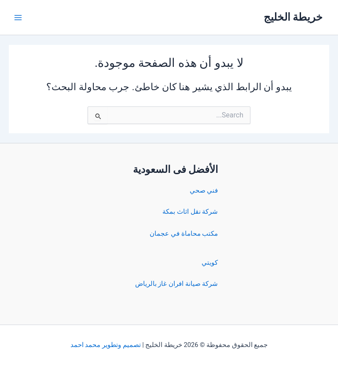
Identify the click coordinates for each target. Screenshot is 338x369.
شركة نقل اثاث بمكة (190, 212)
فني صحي (204, 190)
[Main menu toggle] (18, 17)
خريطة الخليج (293, 17)
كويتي (210, 263)
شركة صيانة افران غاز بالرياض (176, 284)
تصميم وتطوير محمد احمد (105, 345)
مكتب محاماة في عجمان (184, 233)
